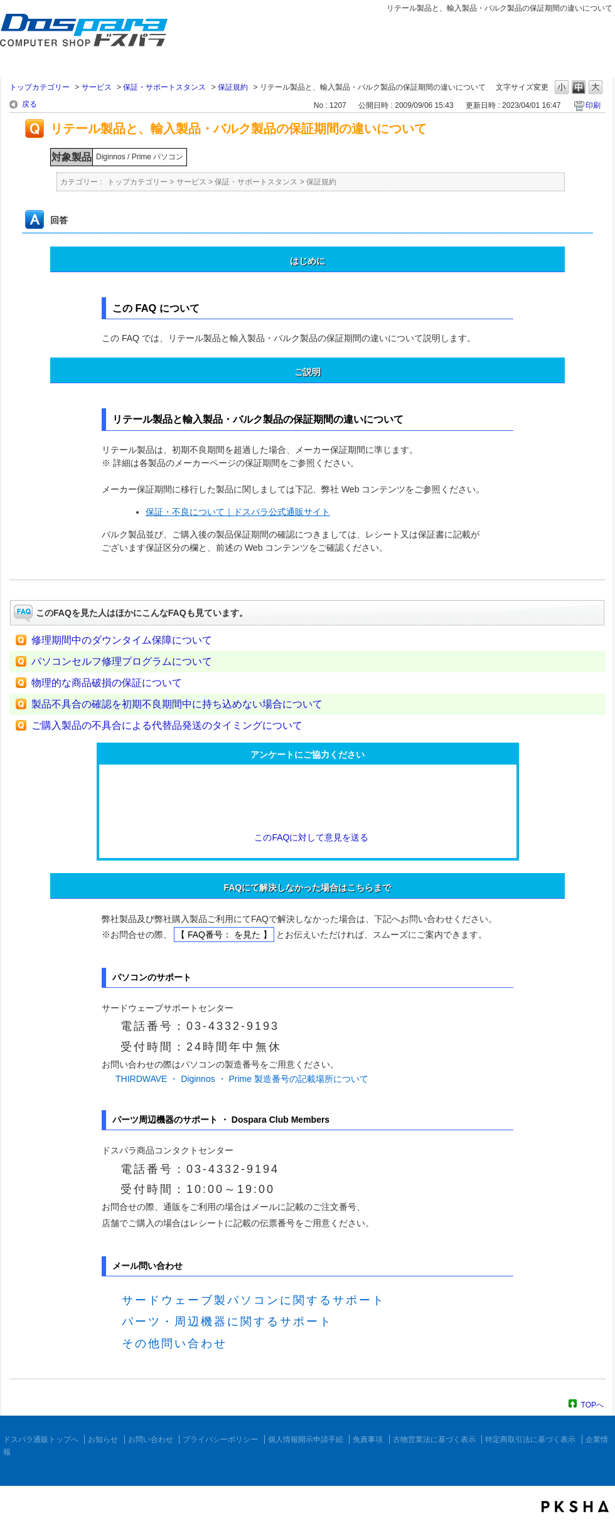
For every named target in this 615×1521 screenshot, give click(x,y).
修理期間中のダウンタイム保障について (121, 640)
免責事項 (368, 1439)
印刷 (593, 105)
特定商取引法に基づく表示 (530, 1439)
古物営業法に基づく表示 (434, 1439)
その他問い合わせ (174, 1343)
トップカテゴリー (39, 87)
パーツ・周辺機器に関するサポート (227, 1321)
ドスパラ (75, 49)
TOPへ (592, 1405)
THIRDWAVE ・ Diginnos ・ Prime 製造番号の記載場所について (241, 1079)
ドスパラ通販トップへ (40, 1439)
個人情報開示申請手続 (305, 1439)
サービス (97, 87)
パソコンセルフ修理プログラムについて (121, 661)
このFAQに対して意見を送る (307, 837)
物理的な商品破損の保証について (106, 682)
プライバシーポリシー (220, 1439)
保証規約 (233, 87)
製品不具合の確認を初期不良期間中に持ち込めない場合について (177, 704)
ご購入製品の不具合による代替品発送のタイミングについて (166, 725)
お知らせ (103, 1439)
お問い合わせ (150, 1439)
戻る (29, 104)
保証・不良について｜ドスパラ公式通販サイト (238, 512)
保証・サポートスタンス (164, 87)
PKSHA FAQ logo (575, 1506)
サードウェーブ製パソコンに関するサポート (253, 1300)
